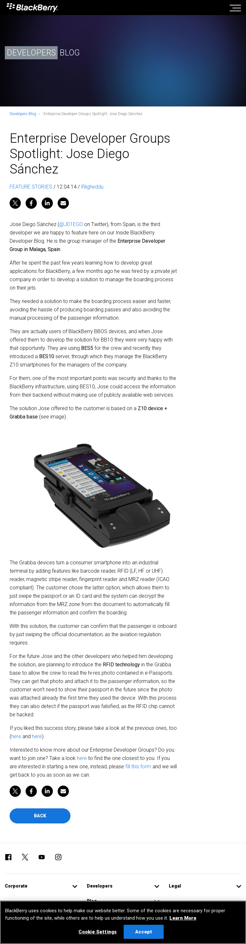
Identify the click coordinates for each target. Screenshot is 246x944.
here (16, 736)
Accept (143, 932)
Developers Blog (23, 114)
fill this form (138, 766)
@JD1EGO (71, 224)
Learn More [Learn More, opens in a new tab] (182, 918)
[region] (123, 922)
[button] (41, 886)
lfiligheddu (92, 187)
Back (40, 815)
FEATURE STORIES (31, 187)
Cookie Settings (97, 932)
